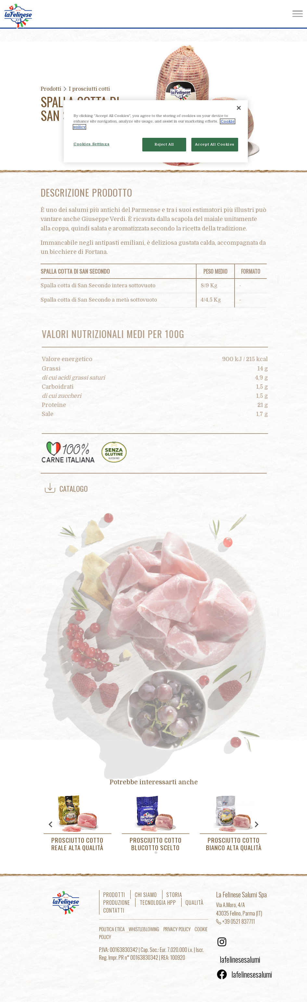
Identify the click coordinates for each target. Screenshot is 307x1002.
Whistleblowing (144, 929)
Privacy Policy (177, 929)
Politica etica (112, 929)
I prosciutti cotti (89, 89)
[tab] (151, 852)
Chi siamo (146, 894)
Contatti (113, 910)
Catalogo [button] (66, 488)
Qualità (194, 902)
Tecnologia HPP (158, 902)
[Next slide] (256, 824)
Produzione (116, 902)
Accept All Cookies (215, 144)
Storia (174, 894)
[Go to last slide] (51, 824)
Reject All (164, 144)
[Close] (239, 108)
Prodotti (51, 89)
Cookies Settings (91, 144)
